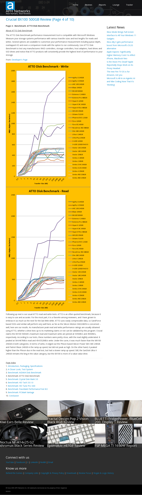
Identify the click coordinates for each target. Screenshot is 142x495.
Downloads (71, 473)
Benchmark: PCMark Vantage (21, 392)
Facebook (20, 462)
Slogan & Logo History (103, 473)
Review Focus (85, 473)
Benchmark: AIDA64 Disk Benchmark (24, 372)
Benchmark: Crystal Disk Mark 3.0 (23, 379)
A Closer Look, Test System (20, 369)
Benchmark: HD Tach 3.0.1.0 (20, 382)
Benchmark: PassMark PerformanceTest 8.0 (28, 389)
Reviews (88, 4)
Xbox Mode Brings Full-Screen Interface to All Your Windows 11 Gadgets (121, 35)
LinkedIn (34, 462)
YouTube (10, 462)
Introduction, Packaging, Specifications (25, 366)
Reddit (43, 462)
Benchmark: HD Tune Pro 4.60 (21, 386)
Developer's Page (19, 59)
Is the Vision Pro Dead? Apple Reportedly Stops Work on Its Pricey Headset (120, 65)
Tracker (129, 4)
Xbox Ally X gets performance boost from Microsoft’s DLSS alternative (120, 45)
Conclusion (14, 395)
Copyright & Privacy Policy (52, 473)
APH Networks (18, 10)
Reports (102, 4)
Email (50, 462)
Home (75, 4)
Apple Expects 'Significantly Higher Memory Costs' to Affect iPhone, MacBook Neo (121, 55)
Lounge (116, 4)
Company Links (31, 473)
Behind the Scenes (14, 473)
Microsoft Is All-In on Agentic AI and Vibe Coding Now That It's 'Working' (121, 81)
